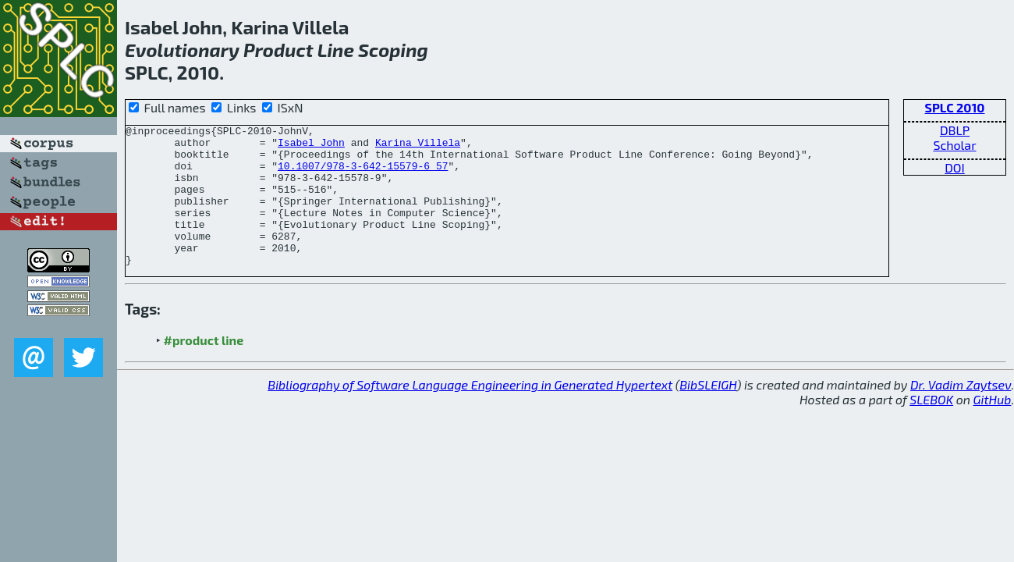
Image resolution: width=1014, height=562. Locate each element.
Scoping (393, 49)
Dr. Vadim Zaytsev (960, 412)
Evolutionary (182, 49)
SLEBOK (931, 427)
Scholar (954, 144)
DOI (955, 167)
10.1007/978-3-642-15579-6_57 (363, 175)
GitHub (992, 427)
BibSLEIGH (707, 412)
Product (278, 49)
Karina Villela (417, 147)
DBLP (955, 130)
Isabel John (311, 147)
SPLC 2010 (955, 107)
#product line (204, 368)
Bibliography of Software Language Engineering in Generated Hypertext (470, 412)
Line (335, 49)
